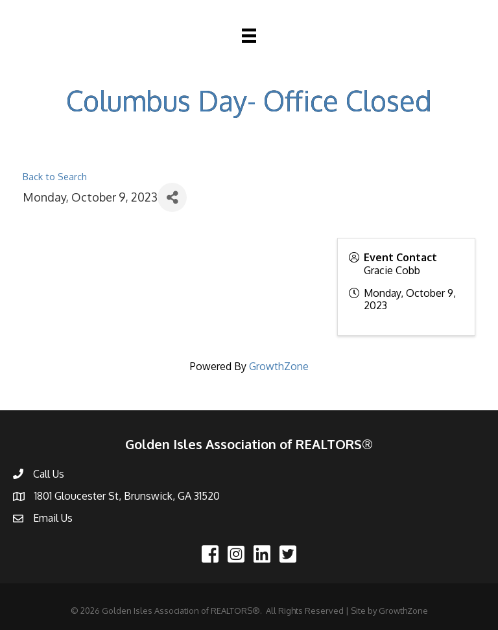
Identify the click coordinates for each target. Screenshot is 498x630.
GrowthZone (279, 366)
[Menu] (249, 36)
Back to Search (55, 176)
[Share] (172, 197)
